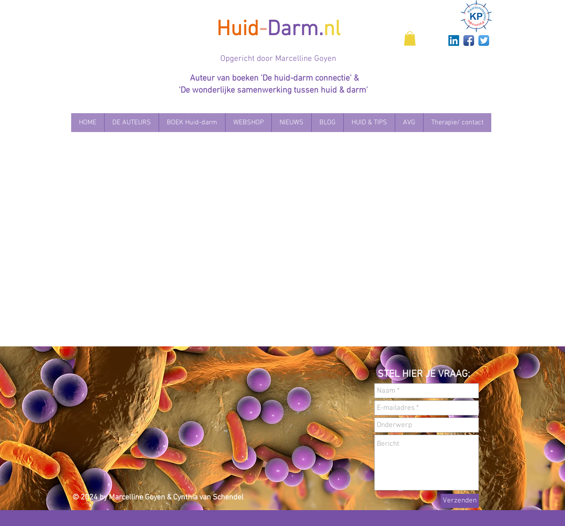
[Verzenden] (460, 501)
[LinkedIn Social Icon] (453, 40)
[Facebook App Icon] (468, 40)
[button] (410, 38)
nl (331, 30)
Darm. (295, 30)
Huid (237, 30)
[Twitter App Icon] (483, 40)
